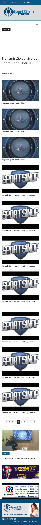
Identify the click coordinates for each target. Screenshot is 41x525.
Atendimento (27, 2)
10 (34, 422)
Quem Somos (15, 2)
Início (5, 2)
